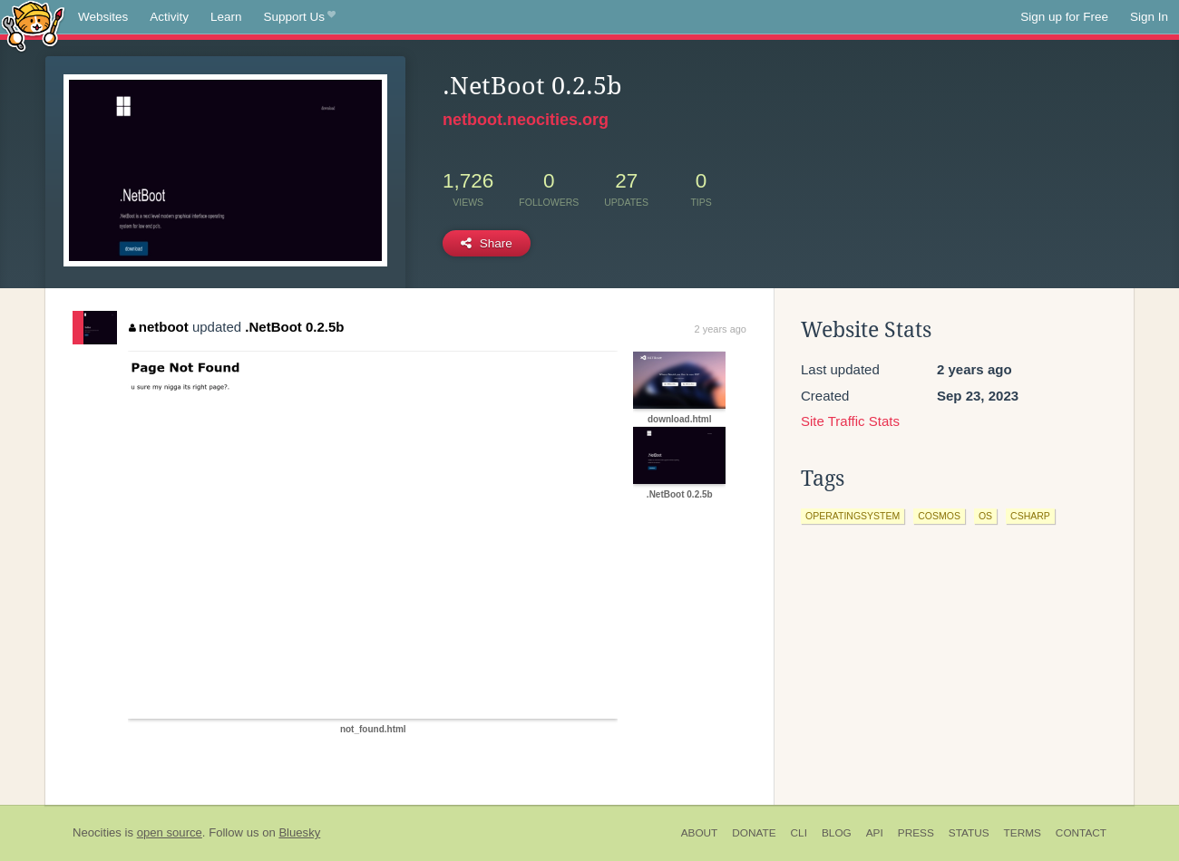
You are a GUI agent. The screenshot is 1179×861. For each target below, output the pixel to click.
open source (169, 832)
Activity (169, 17)
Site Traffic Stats (850, 421)
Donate (753, 833)
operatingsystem (852, 515)
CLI (799, 833)
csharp (1030, 515)
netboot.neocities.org (526, 120)
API (874, 833)
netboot (158, 326)
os (985, 515)
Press (916, 833)
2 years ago (720, 329)
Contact (1081, 833)
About (699, 833)
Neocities (97, 832)
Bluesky (299, 832)
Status (969, 833)
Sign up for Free (1064, 17)
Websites (103, 17)
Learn (226, 17)
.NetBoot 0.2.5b (294, 326)
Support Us (300, 17)
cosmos (939, 515)
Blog (837, 833)
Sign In (1149, 17)
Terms (1022, 833)
